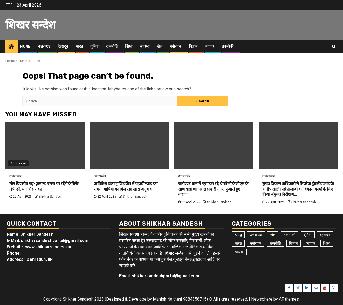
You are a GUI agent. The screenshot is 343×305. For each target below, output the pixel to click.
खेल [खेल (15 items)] (272, 235)
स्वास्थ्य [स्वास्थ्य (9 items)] (239, 252)
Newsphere (261, 299)
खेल (159, 46)
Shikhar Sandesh (50, 196)
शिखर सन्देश (30, 25)
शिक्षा (129, 46)
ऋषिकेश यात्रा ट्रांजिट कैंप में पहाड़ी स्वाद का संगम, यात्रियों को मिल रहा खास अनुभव (125, 186)
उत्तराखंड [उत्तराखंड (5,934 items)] (256, 235)
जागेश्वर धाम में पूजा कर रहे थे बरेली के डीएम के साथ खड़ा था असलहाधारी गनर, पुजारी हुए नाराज (213, 189)
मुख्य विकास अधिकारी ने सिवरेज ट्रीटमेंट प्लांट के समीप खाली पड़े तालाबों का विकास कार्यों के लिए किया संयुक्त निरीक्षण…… (298, 189)
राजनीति (112, 46)
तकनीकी (228, 46)
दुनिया (94, 46)
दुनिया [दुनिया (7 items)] (308, 235)
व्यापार (209, 46)
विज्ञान (193, 46)
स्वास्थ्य (144, 46)
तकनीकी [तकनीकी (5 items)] (289, 235)
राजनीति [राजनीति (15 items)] (275, 243)
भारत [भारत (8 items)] (238, 243)
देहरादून (63, 46)
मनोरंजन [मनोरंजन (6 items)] (255, 243)
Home (25, 46)
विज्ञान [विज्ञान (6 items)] (293, 243)
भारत (79, 46)
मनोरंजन (175, 46)
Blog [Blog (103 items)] (238, 235)
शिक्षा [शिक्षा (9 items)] (326, 243)
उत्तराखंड (44, 46)
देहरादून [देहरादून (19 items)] (325, 235)
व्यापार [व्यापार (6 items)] (310, 243)
